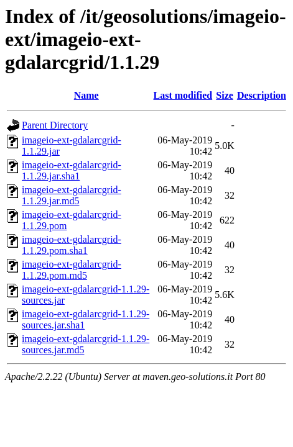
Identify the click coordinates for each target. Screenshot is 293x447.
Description (261, 95)
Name (86, 95)
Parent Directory (55, 125)
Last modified (183, 95)
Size (224, 95)
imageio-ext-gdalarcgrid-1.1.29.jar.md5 (71, 195)
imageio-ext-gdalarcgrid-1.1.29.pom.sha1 (71, 245)
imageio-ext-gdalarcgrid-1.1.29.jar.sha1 (71, 170)
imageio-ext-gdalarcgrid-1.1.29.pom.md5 (71, 270)
